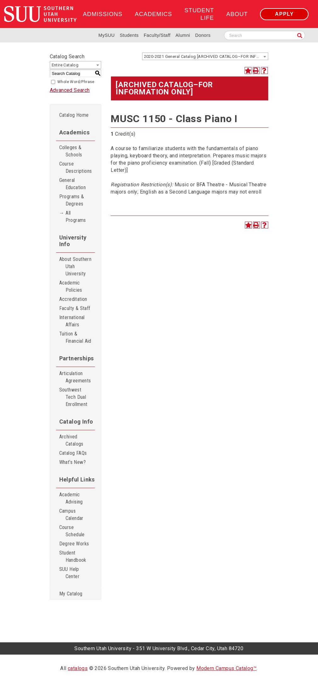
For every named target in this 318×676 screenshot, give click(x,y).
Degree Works (74, 544)
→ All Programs (72, 216)
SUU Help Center (69, 572)
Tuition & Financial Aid (75, 337)
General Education (72, 183)
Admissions (102, 14)
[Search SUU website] (264, 35)
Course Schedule (72, 531)
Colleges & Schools (70, 151)
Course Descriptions (75, 167)
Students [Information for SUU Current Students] (129, 35)
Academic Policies (70, 286)
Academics (153, 14)
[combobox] (205, 56)
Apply (284, 14)
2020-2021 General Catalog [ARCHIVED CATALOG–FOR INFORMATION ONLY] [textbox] (206, 56)
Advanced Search (70, 90)
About (237, 14)
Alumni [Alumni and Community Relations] (183, 35)
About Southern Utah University (75, 266)
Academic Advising (71, 498)
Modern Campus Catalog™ (226, 668)
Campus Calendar (71, 514)
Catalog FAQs (73, 453)
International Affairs (72, 321)
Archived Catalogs (71, 440)
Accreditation (73, 299)
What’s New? (72, 462)
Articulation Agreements (75, 377)
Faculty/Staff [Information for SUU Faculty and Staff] (157, 35)
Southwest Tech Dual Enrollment (73, 397)
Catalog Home (74, 115)
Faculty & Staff (74, 308)
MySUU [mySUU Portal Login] (106, 35)
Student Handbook (72, 556)
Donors (203, 35)
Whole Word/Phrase (76, 82)
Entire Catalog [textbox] (65, 65)
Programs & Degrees (71, 200)
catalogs (78, 668)
